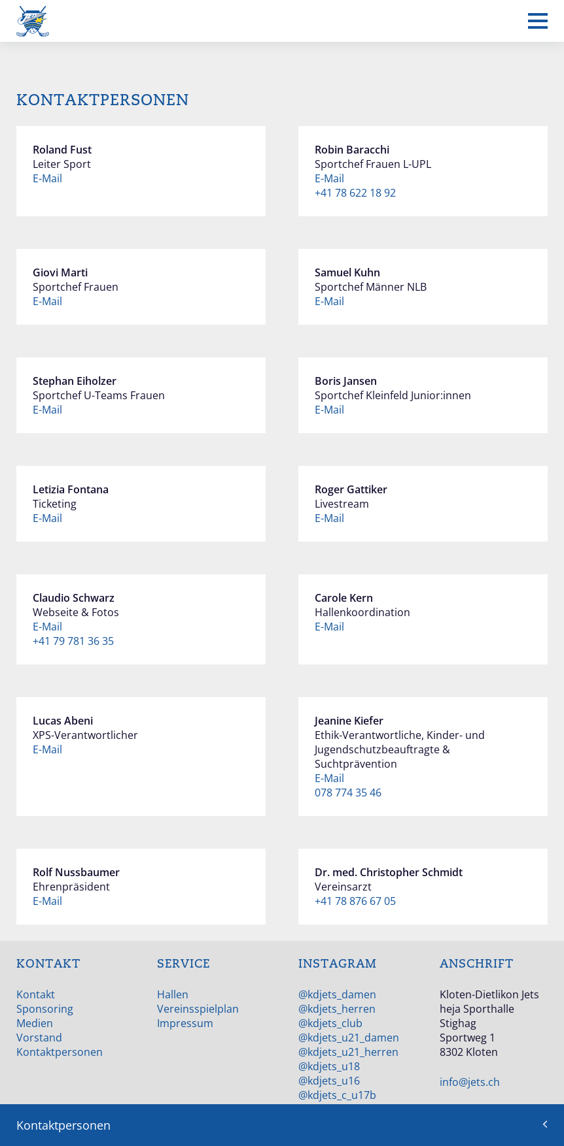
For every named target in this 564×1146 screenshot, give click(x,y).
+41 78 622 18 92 (355, 193)
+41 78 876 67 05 (355, 901)
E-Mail (47, 178)
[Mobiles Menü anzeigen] (538, 21)
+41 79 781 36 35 (73, 641)
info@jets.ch (470, 1082)
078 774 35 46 (348, 792)
